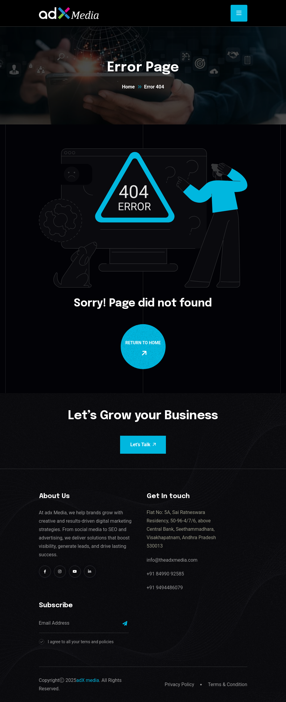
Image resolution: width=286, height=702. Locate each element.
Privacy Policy (179, 684)
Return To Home (144, 348)
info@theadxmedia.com (172, 560)
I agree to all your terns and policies (81, 641)
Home (128, 87)
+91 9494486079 (165, 587)
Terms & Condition (227, 684)
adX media (87, 680)
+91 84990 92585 (165, 574)
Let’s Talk (143, 444)
